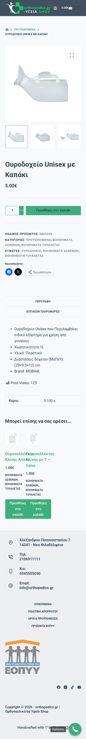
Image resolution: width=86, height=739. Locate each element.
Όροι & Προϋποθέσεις (43, 618)
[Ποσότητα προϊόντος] (14, 210)
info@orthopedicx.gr (36, 588)
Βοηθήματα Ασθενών (60, 251)
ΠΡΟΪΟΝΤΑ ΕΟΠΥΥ (43, 626)
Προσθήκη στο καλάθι (53, 210)
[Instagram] (65, 687)
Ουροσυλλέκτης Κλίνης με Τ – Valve (40, 459)
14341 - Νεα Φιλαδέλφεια (41, 545)
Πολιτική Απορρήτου (43, 611)
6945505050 (29, 573)
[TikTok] (72, 687)
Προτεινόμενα (38, 240)
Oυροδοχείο (31, 251)
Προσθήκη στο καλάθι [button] (18, 509)
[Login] (55, 8)
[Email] (79, 687)
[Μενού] (79, 8)
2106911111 (29, 559)
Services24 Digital (67, 727)
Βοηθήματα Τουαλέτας (41, 245)
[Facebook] (58, 687)
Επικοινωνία (43, 604)
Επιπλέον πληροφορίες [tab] (42, 311)
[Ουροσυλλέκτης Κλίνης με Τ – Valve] (33, 438)
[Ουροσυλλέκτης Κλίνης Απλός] (12, 438)
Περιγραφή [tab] (43, 301)
